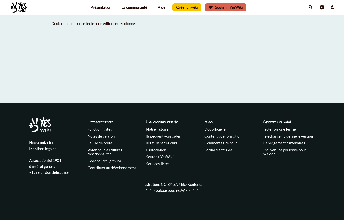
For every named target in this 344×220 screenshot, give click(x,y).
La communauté (134, 7)
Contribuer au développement (112, 167)
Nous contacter (41, 142)
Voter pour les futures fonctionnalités (105, 152)
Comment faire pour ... (222, 143)
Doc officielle (215, 129)
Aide (161, 7)
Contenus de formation (222, 136)
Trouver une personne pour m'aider (284, 152)
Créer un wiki (187, 7)
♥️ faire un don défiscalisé (49, 172)
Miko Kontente (190, 184)
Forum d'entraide (218, 150)
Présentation (101, 7)
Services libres (157, 163)
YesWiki (181, 190)
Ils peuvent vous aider (163, 136)
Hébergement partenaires (284, 143)
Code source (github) (104, 161)
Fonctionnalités (100, 129)
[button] (332, 7)
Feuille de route (100, 143)
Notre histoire (157, 129)
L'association (156, 150)
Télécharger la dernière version (288, 136)
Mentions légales (42, 148)
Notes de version (101, 136)
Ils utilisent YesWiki (161, 143)
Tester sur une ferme (279, 129)
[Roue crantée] (322, 7)
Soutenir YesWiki (226, 7)
